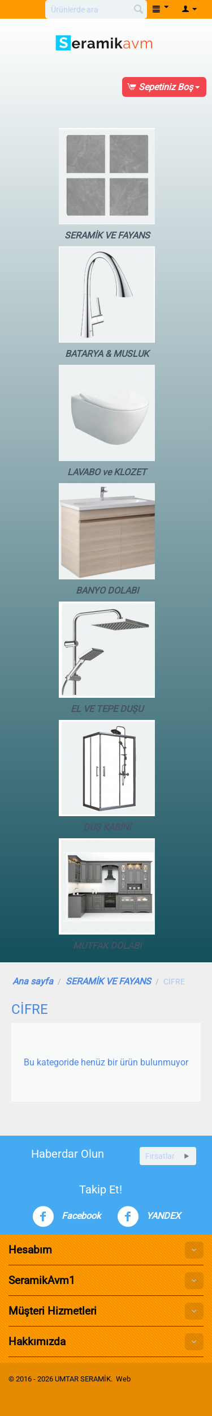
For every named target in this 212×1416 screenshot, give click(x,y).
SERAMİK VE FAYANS (107, 184)
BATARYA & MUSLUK (107, 302)
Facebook (66, 1216)
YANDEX (148, 1216)
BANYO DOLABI (107, 539)
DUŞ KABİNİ (107, 776)
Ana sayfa (32, 981)
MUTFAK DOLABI (107, 894)
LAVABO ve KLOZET (107, 421)
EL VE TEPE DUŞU (107, 658)
